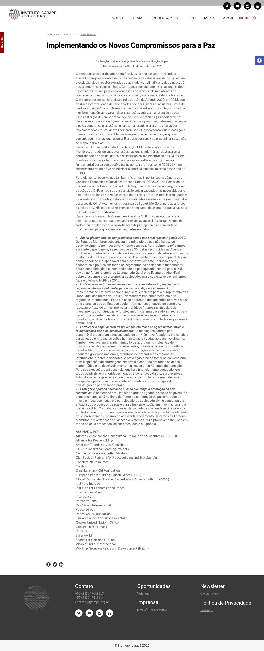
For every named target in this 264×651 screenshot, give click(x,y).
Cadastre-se (209, 593)
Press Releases (88, 34)
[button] (259, 60)
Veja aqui (143, 593)
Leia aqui (206, 610)
